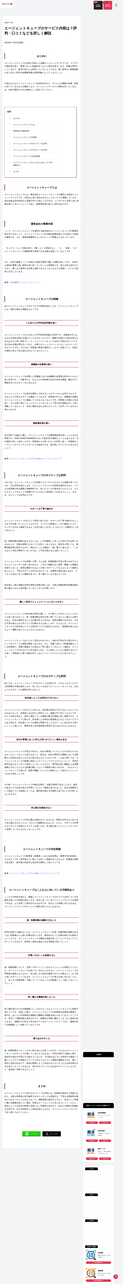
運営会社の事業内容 (21, 131)
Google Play (111, 1015)
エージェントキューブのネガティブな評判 (30, 150)
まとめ (16, 171)
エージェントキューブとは (24, 125)
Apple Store (94, 1015)
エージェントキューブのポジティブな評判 (30, 144)
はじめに (16, 118)
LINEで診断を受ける (103, 1259)
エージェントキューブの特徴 (24, 137)
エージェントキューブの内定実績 (26, 156)
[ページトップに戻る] (113, 1274)
